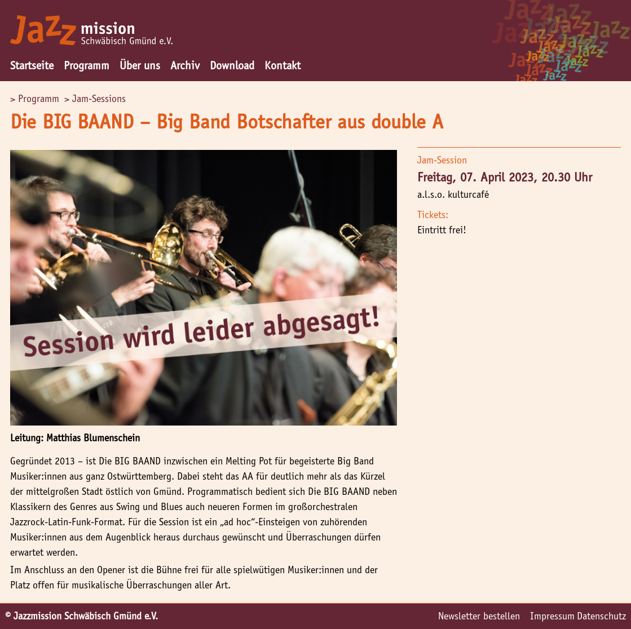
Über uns (140, 65)
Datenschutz (601, 616)
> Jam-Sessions (95, 98)
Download (232, 65)
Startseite (32, 65)
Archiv (185, 65)
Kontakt (282, 65)
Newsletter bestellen (479, 616)
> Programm (34, 98)
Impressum (552, 616)
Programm (86, 65)
